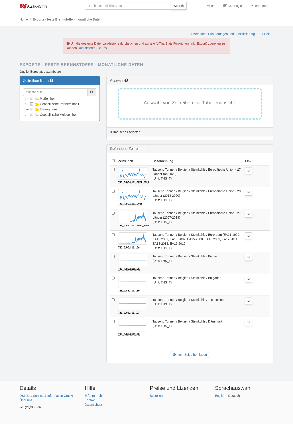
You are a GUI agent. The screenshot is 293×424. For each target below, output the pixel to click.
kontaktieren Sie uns (93, 48)
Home (24, 19)
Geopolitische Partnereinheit (54, 104)
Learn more (260, 6)
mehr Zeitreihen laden (190, 354)
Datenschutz (93, 404)
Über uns (26, 399)
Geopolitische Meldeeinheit (53, 114)
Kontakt (90, 399)
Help (266, 34)
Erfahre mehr (94, 395)
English (220, 395)
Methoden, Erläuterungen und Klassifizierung (223, 34)
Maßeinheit (42, 98)
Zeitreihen (125, 161)
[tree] (59, 106)
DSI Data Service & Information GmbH (46, 395)
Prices (210, 6)
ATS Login (232, 6)
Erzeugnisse (43, 109)
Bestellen (156, 395)
